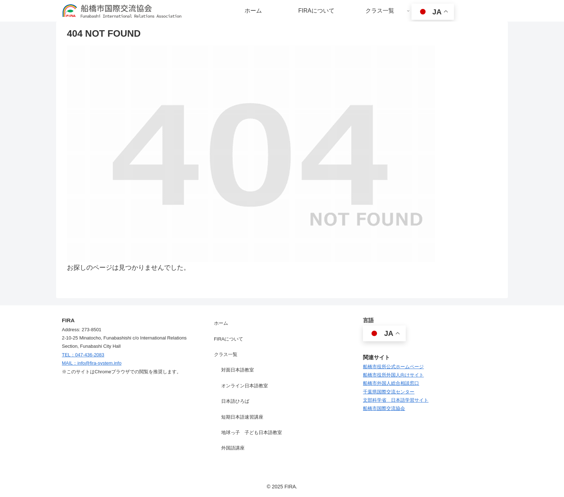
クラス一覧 (225, 354)
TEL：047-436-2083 (83, 354)
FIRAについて (229, 339)
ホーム (221, 323)
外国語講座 (233, 448)
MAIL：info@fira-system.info (92, 363)
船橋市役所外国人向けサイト (393, 375)
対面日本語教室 (237, 370)
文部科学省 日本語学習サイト (395, 400)
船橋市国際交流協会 (384, 408)
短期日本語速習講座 (242, 417)
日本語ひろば (235, 401)
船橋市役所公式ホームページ (393, 366)
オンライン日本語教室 (244, 385)
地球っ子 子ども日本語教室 (251, 432)
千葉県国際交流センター (388, 392)
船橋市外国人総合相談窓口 (391, 383)
